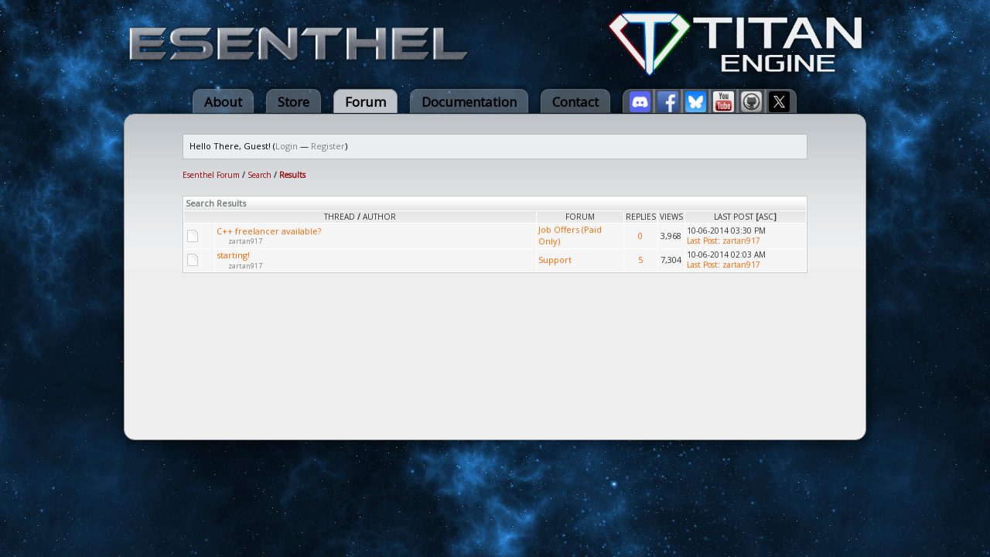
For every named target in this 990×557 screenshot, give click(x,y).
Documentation (469, 102)
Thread (339, 216)
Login (286, 146)
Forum (365, 102)
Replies (641, 216)
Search (259, 174)
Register (328, 146)
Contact (575, 102)
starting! (233, 255)
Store (293, 102)
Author (379, 216)
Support (555, 259)
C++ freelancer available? (269, 231)
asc (766, 216)
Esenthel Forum (211, 174)
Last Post (733, 216)
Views (671, 216)
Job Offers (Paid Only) (570, 235)
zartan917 (245, 241)
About (223, 102)
